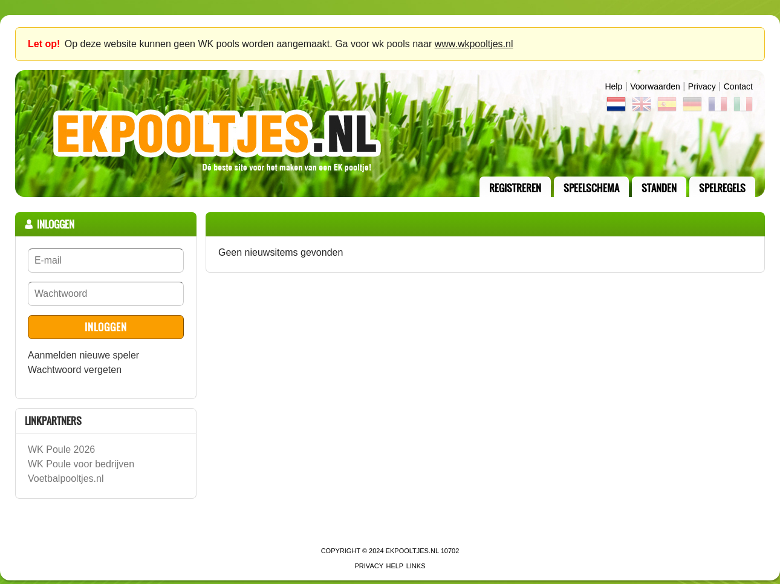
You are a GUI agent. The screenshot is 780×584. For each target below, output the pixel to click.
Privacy (702, 86)
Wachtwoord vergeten (75, 370)
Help (613, 86)
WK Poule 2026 (61, 449)
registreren (515, 188)
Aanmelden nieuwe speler (83, 355)
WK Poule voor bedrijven (81, 464)
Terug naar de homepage (390, 133)
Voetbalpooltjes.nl (65, 478)
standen (659, 188)
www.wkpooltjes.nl (474, 44)
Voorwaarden (655, 86)
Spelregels (722, 188)
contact (738, 86)
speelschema (591, 188)
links (416, 565)
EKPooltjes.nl (412, 550)
